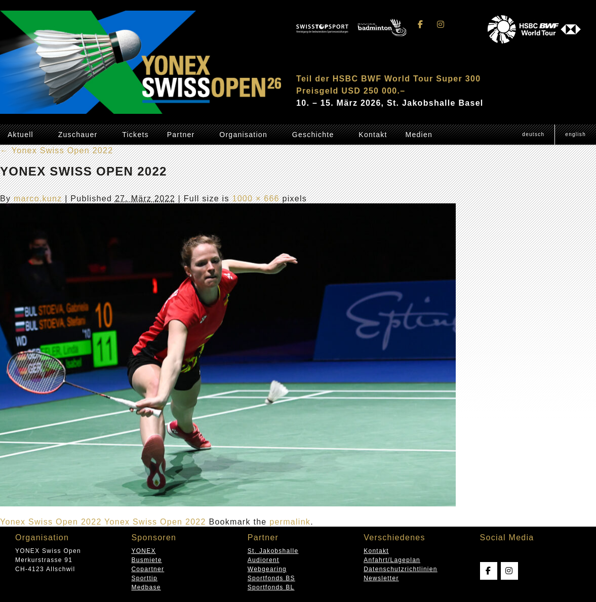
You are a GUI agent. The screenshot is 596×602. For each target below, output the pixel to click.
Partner (181, 135)
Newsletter (381, 578)
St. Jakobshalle (273, 550)
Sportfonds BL (271, 587)
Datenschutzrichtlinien (401, 569)
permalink (289, 522)
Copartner (147, 569)
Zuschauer (78, 135)
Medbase (146, 587)
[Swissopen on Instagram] (440, 24)
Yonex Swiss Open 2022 (56, 150)
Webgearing (267, 569)
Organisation (243, 135)
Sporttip (144, 578)
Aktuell (20, 135)
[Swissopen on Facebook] (421, 24)
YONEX (143, 550)
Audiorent (264, 560)
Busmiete (146, 560)
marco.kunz (38, 198)
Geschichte (313, 135)
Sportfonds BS (271, 578)
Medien (418, 135)
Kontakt (373, 135)
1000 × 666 (255, 198)
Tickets (135, 135)
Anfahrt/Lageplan (392, 560)
